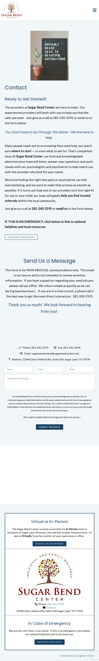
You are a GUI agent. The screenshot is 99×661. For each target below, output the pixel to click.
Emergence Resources (21, 237)
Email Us (51, 607)
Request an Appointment (49, 544)
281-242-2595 (55, 604)
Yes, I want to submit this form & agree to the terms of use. (52, 417)
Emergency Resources (49, 642)
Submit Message (49, 427)
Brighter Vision (85, 655)
